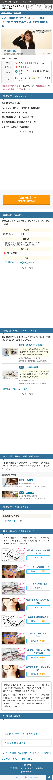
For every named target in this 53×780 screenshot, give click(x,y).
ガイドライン (35, 753)
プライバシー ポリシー (10, 759)
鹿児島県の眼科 (10, 521)
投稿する (38, 557)
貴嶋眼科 (30, 480)
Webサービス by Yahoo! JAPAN (26, 777)
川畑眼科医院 (32, 367)
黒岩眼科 (30, 493)
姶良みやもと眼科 (34, 345)
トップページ (30, 7)
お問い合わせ (27, 759)
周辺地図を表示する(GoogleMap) (19, 262)
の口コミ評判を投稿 (26, 199)
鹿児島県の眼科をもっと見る (15, 389)
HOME (4, 753)
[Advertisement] (26, 161)
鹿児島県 (17, 12)
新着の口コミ (39, 7)
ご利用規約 (47, 753)
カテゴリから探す (30, 734)
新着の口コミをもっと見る (15, 743)
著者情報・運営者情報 (18, 753)
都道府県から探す (48, 7)
